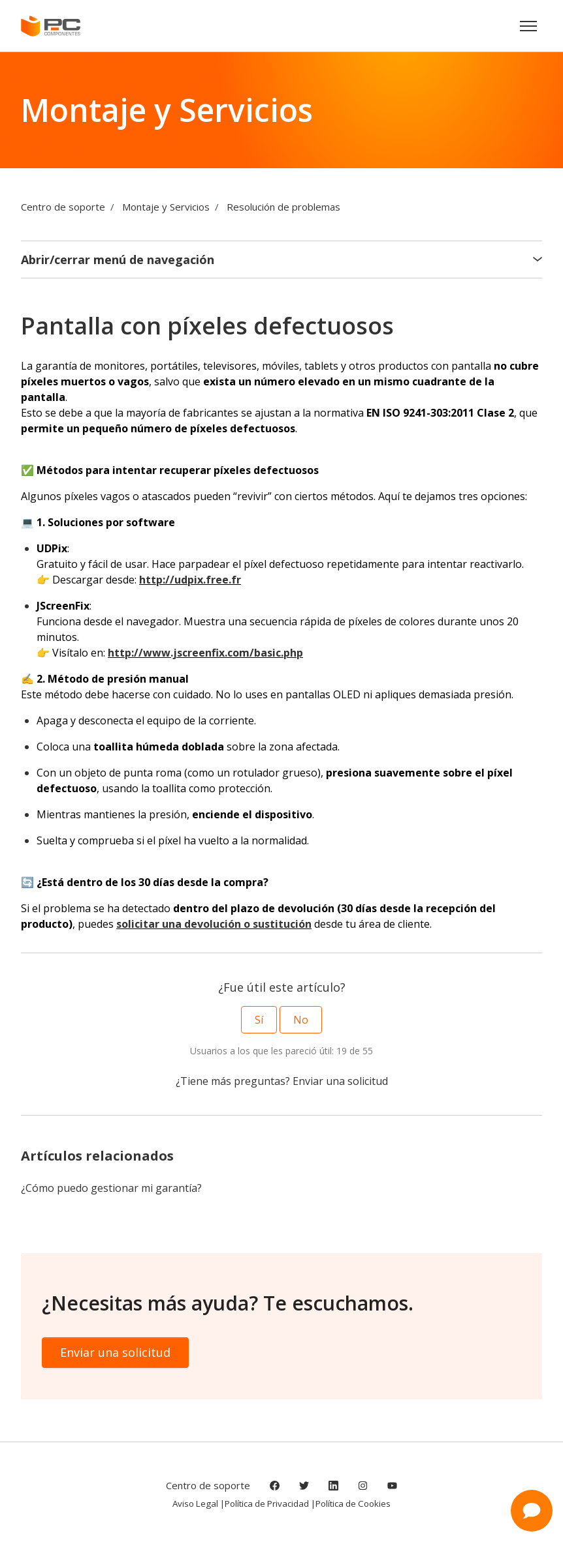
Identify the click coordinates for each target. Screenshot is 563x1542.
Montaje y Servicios (166, 206)
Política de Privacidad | (270, 1503)
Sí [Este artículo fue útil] (259, 1020)
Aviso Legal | (198, 1503)
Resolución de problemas (283, 206)
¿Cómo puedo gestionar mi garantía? (111, 1188)
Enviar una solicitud (340, 1081)
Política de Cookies (353, 1503)
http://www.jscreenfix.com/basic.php (205, 652)
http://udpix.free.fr (190, 579)
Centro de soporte (63, 206)
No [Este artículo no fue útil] (300, 1020)
